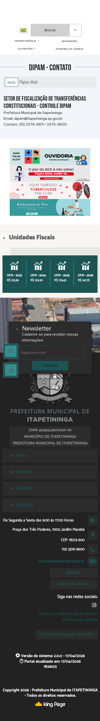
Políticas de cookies (80, 619)
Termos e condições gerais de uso (68, 613)
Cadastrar (50, 365)
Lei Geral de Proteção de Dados (66, 634)
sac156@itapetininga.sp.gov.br (61, 561)
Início (11, 82)
